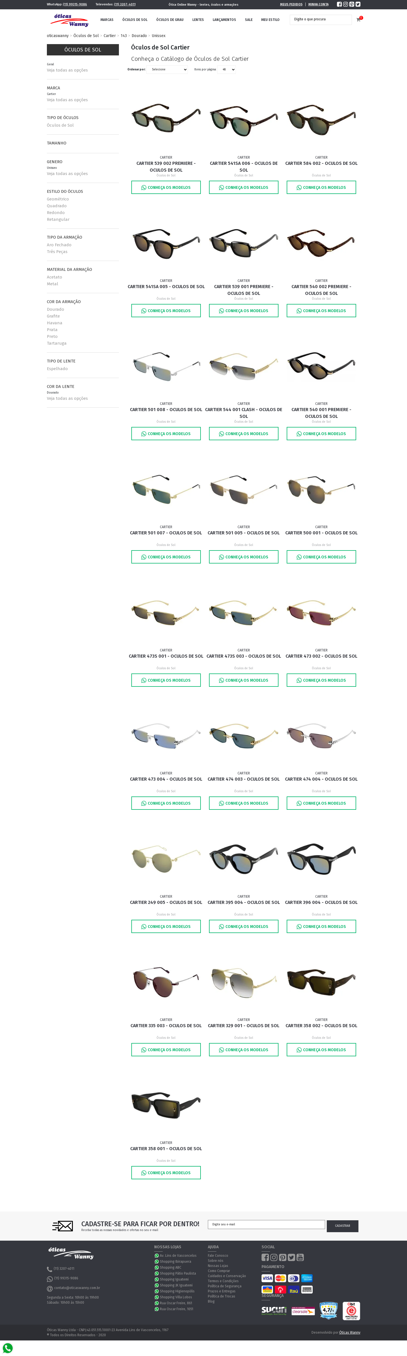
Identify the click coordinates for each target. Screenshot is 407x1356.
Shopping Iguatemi (174, 1279)
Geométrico (58, 199)
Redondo (56, 212)
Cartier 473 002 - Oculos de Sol (321, 656)
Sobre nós (215, 1261)
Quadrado (57, 205)
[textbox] (316, 19)
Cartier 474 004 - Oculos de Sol (321, 779)
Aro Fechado (59, 244)
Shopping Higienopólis (177, 1291)
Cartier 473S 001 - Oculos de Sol (166, 656)
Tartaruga (57, 343)
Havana (54, 322)
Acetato (54, 277)
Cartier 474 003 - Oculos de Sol (244, 779)
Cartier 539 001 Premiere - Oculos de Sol (243, 290)
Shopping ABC (170, 1267)
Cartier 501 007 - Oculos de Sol (166, 533)
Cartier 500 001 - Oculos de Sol (321, 533)
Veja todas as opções (67, 70)
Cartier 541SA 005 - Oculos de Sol (166, 286)
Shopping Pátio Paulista (178, 1273)
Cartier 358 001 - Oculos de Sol (166, 1148)
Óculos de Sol (134, 20)
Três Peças (57, 251)
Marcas (107, 20)
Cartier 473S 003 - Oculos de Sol (243, 656)
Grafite (53, 316)
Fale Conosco (218, 1256)
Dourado (139, 35)
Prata (52, 329)
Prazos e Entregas (222, 1291)
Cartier (110, 35)
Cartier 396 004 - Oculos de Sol (321, 902)
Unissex (159, 35)
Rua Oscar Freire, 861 (176, 1303)
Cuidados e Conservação (227, 1276)
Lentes (198, 20)
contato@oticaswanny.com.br (73, 1288)
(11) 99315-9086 (75, 4)
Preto (52, 336)
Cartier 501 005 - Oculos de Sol (244, 533)
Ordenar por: (136, 69)
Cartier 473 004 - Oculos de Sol (166, 779)
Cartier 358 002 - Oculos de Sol (321, 1025)
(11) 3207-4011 (125, 4)
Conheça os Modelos (166, 188)
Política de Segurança (224, 1286)
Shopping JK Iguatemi (176, 1285)
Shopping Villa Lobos (176, 1297)
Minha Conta (318, 4)
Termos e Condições (223, 1281)
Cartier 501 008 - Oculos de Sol (166, 409)
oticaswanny (58, 35)
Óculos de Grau (170, 20)
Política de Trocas (221, 1296)
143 (124, 35)
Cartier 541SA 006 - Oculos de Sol (244, 167)
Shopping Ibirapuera (175, 1262)
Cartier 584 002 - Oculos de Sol (321, 163)
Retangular (58, 219)
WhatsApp (157, 1255)
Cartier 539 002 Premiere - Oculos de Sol (166, 167)
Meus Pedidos (291, 4)
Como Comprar (219, 1271)
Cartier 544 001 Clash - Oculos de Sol (243, 413)
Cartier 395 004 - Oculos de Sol (244, 902)
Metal (52, 283)
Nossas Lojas (218, 1266)
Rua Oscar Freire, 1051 (176, 1309)
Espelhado (57, 368)
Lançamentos (224, 20)
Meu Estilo (270, 20)
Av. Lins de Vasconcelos (178, 1256)
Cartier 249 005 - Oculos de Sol (166, 902)
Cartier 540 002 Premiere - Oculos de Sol (321, 290)
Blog (211, 1301)
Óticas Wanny (349, 1333)
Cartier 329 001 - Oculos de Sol (243, 1025)
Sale (249, 20)
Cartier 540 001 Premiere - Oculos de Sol (321, 413)
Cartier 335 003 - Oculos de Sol (166, 1025)
